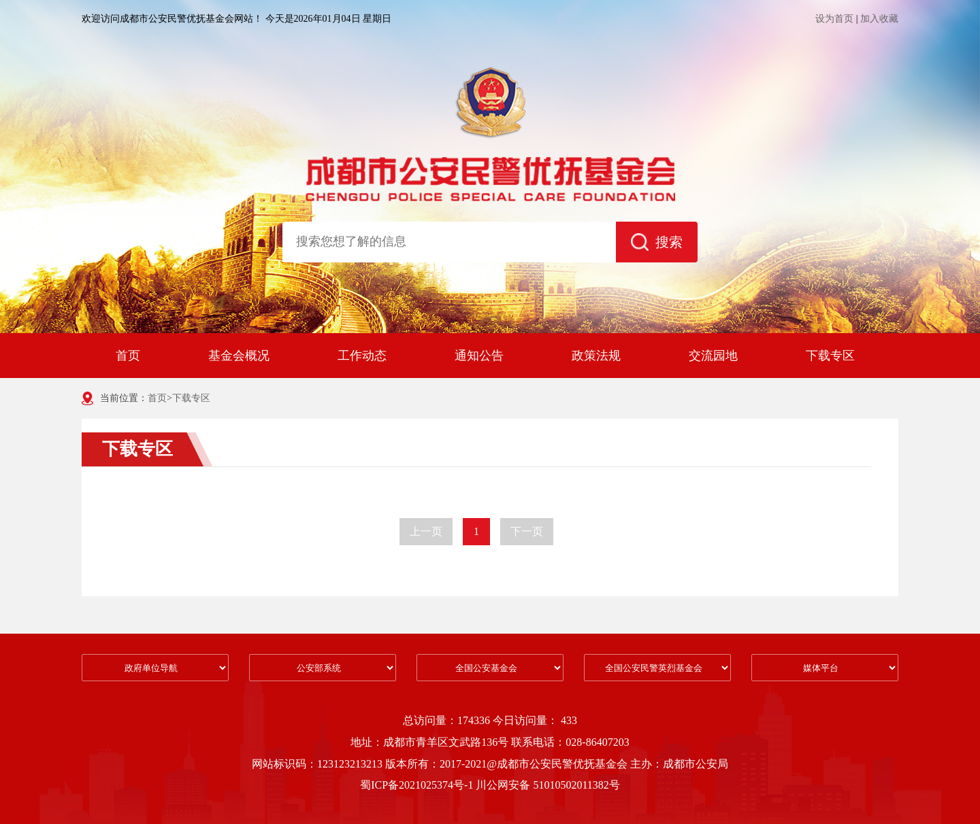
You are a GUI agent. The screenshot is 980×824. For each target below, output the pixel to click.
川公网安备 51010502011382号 (547, 785)
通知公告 (479, 355)
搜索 (657, 242)
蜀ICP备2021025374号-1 (418, 785)
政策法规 (596, 355)
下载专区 (830, 355)
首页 (128, 355)
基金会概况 (239, 355)
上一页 (426, 531)
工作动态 (362, 355)
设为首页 (834, 19)
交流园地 (713, 355)
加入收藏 (879, 19)
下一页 (526, 531)
